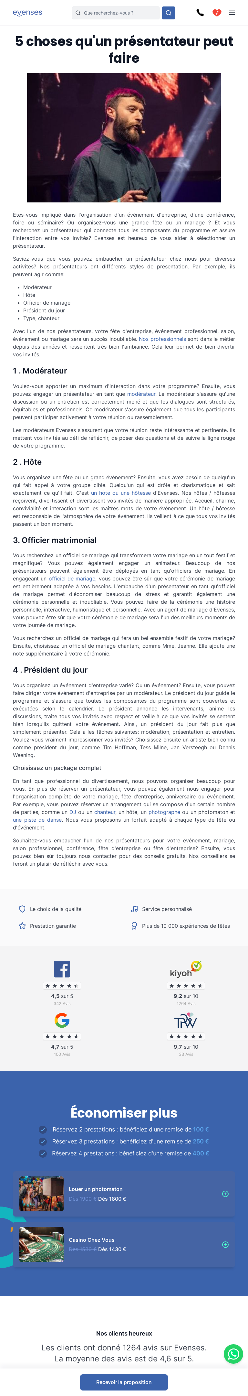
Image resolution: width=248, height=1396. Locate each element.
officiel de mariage (72, 578)
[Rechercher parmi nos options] (168, 12)
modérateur (141, 394)
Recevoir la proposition (123, 1382)
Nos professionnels (162, 339)
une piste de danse (37, 820)
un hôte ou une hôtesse (121, 493)
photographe (164, 812)
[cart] (217, 13)
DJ (72, 812)
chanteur (104, 812)
